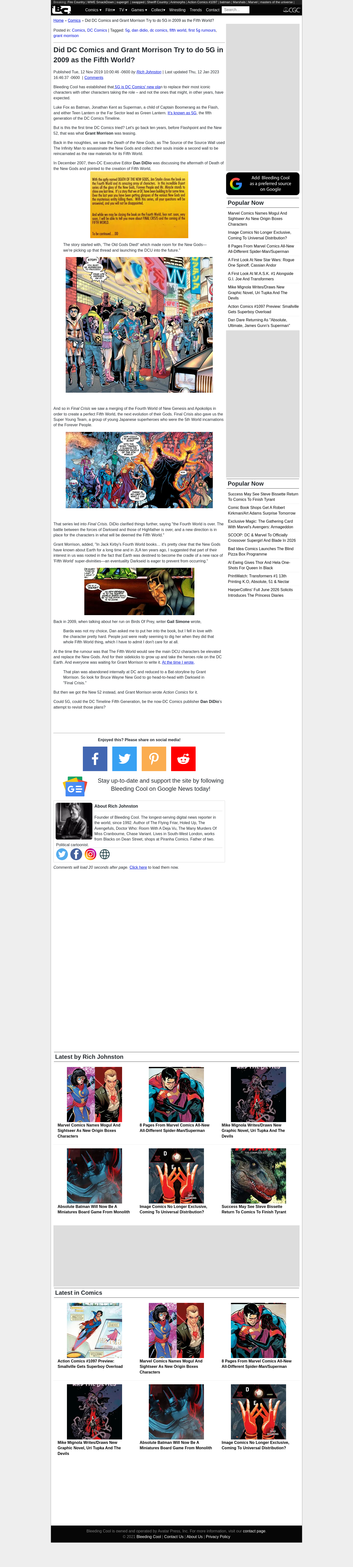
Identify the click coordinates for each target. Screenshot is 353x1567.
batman (225, 2)
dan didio (140, 30)
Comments (93, 78)
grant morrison (66, 36)
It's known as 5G (182, 113)
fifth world (177, 30)
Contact (212, 10)
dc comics (158, 30)
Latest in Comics (78, 1292)
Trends (196, 10)
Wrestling (177, 10)
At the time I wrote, (178, 662)
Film (110, 10)
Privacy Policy (218, 1537)
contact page (254, 1531)
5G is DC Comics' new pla (137, 87)
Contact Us (174, 1537)
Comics (93, 10)
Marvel (252, 2)
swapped (138, 2)
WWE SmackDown (100, 2)
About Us (195, 1537)
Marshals (239, 2)
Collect (158, 10)
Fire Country (76, 2)
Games (139, 10)
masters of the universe (276, 2)
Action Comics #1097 (202, 2)
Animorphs (177, 2)
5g (127, 30)
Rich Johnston (149, 72)
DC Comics (97, 30)
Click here (138, 867)
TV (123, 10)
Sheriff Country (157, 2)
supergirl (122, 2)
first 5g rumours (202, 30)
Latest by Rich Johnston (89, 1056)
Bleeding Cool (149, 1537)
